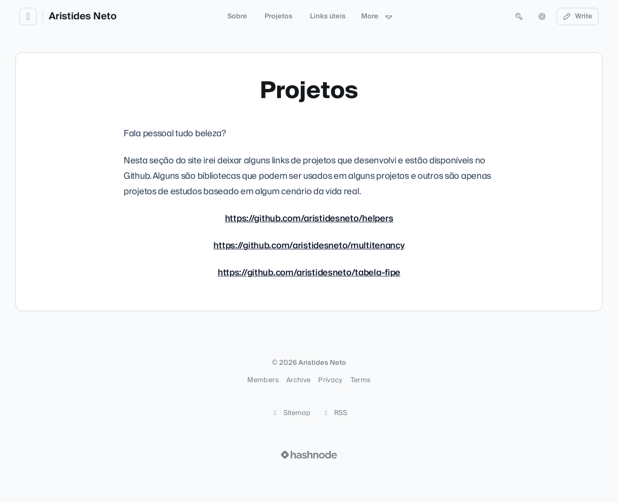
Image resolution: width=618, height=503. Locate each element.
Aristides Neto (82, 16)
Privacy (330, 380)
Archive (298, 380)
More (377, 16)
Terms (361, 380)
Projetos (279, 16)
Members (262, 380)
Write (578, 16)
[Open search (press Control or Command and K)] (519, 16)
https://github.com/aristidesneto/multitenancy (308, 245)
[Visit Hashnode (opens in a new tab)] (309, 454)
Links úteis (328, 16)
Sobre (237, 16)
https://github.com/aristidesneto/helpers (309, 218)
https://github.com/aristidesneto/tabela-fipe (309, 272)
